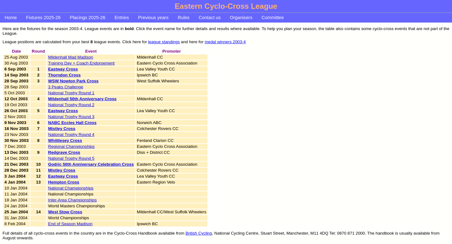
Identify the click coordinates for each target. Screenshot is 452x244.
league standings (164, 41)
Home (11, 17)
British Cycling (199, 233)
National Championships (70, 188)
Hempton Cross (63, 182)
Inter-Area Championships (72, 200)
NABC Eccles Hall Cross (72, 122)
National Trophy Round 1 (71, 93)
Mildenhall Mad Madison (70, 57)
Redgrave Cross (64, 152)
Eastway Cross (63, 69)
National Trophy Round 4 (71, 134)
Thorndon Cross (64, 75)
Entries (122, 17)
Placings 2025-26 (87, 17)
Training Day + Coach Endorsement (81, 63)
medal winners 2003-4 (225, 41)
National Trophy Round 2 (71, 104)
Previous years (153, 17)
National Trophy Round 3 (71, 116)
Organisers (241, 17)
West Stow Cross (65, 212)
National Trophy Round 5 (71, 158)
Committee (272, 17)
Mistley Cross (61, 128)
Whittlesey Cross (65, 140)
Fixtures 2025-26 (43, 17)
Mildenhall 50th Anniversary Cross (82, 98)
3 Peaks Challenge (65, 87)
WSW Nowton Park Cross (73, 81)
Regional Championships (71, 146)
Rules (183, 17)
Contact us (210, 17)
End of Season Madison (70, 223)
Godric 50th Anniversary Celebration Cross (91, 164)
